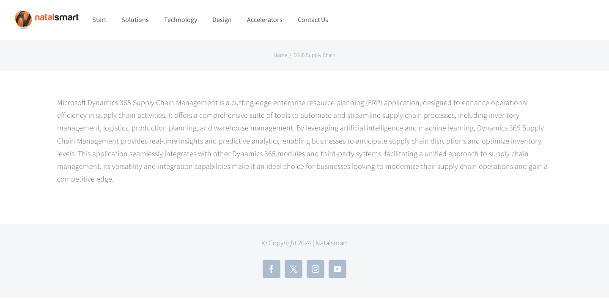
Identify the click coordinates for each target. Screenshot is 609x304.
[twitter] (293, 269)
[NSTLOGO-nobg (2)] (46, 13)
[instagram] (315, 269)
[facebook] (271, 269)
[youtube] (337, 269)
